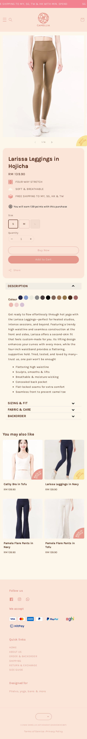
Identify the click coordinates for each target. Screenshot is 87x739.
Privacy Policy (54, 731)
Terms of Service (34, 731)
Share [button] (14, 270)
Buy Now (44, 250)
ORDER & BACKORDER (23, 656)
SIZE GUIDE (16, 669)
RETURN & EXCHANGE (23, 665)
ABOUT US (15, 651)
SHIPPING (15, 660)
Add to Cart (43, 259)
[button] (5, 20)
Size (10, 215)
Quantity (13, 232)
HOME (13, 647)
